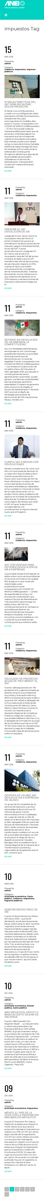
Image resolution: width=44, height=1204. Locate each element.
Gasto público (20, 1008)
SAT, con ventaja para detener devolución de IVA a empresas (21, 567)
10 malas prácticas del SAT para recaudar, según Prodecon (20, 104)
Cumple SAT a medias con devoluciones (21, 463)
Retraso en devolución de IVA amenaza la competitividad (20, 342)
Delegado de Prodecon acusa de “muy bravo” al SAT (21, 681)
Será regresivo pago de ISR (21, 910)
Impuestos (20, 69)
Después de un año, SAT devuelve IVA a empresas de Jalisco (21, 797)
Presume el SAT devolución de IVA (17, 230)
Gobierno (9, 69)
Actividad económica (15, 896)
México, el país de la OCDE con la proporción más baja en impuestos (21, 1115)
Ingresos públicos (13, 900)
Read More (8, 171)
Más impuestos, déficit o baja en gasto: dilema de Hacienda (21, 1014)
